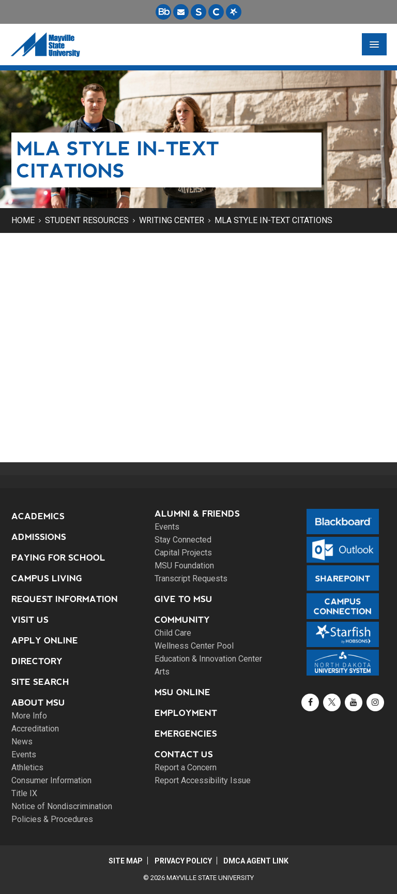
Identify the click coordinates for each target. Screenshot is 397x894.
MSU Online (182, 692)
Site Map (125, 860)
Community (182, 620)
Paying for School (58, 558)
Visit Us (30, 620)
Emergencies (186, 734)
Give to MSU (183, 599)
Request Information (64, 599)
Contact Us (184, 754)
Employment (186, 713)
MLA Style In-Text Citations (273, 220)
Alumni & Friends (197, 514)
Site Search (40, 682)
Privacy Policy (183, 860)
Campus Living (46, 578)
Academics (38, 516)
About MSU (38, 703)
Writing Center (171, 220)
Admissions (38, 537)
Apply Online (44, 641)
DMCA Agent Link (257, 860)
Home (23, 220)
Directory (37, 661)
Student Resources (87, 220)
